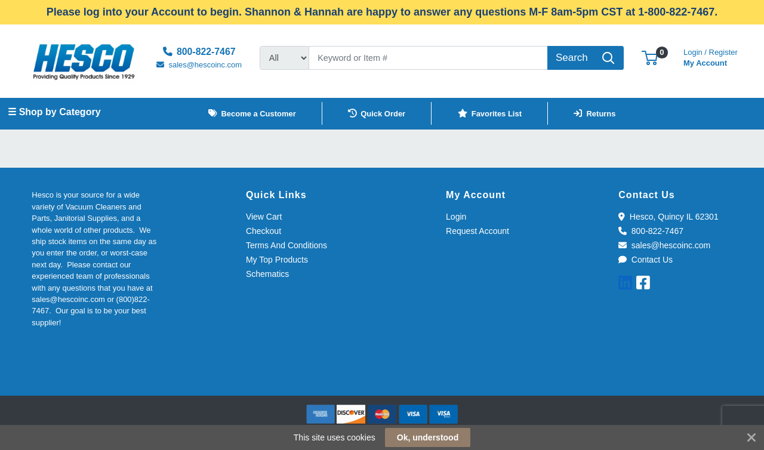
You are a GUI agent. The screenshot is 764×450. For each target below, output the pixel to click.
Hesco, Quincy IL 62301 (668, 216)
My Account (710, 56)
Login (456, 216)
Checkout (263, 231)
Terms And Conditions (286, 245)
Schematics (267, 274)
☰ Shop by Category (54, 112)
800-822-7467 (650, 231)
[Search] (428, 58)
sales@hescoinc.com (664, 245)
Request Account (477, 231)
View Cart (264, 216)
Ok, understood (427, 437)
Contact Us (645, 259)
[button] (650, 57)
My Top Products (277, 259)
